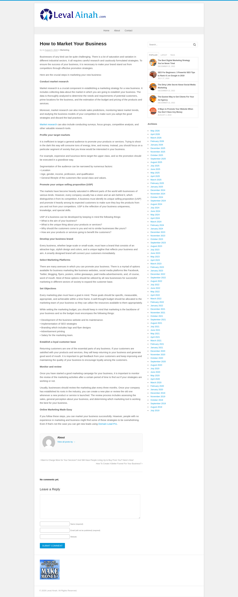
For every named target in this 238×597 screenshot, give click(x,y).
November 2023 (158, 235)
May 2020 (155, 375)
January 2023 (157, 270)
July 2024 (155, 207)
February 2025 (157, 183)
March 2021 (156, 340)
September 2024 (158, 200)
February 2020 (157, 386)
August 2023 (156, 246)
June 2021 (155, 330)
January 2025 (157, 186)
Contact (128, 30)
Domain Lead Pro (107, 423)
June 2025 (155, 169)
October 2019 (157, 400)
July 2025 (155, 166)
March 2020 (156, 382)
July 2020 (155, 368)
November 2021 (158, 312)
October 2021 (157, 316)
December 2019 (158, 393)
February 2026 (157, 141)
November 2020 (158, 354)
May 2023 (155, 256)
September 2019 (158, 403)
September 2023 (158, 242)
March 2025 (156, 179)
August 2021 (156, 323)
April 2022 (155, 295)
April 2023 (155, 260)
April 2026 (155, 134)
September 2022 (158, 277)
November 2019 (158, 396)
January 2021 (157, 347)
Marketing (64, 50)
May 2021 (155, 333)
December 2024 (158, 190)
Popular (153, 55)
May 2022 (155, 291)
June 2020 (155, 372)
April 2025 (155, 176)
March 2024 (156, 221)
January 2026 (157, 145)
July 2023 (155, 249)
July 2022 (155, 284)
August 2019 (156, 407)
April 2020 (155, 379)
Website (73, 537)
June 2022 (155, 288)
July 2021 (155, 326)
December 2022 (158, 274)
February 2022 (157, 302)
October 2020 (157, 358)
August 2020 (156, 365)
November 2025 (158, 152)
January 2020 (157, 389)
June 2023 (155, 253)
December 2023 (158, 232)
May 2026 (155, 131)
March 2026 (156, 138)
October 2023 (157, 239)
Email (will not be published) (85, 530)
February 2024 (157, 225)
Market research (48, 124)
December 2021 (158, 309)
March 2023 (156, 263)
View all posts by (66, 442)
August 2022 (156, 281)
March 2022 (156, 298)
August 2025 (156, 162)
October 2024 (157, 197)
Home (106, 30)
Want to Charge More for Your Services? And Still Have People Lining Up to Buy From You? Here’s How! (87, 460)
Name (76, 524)
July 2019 (155, 410)
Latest (164, 55)
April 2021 (155, 337)
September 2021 (158, 319)
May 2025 (155, 173)
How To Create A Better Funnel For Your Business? (119, 464)
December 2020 (158, 351)
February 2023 (157, 267)
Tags (172, 55)
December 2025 (158, 148)
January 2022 (157, 305)
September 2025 (158, 159)
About (117, 30)
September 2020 (158, 361)
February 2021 (157, 344)
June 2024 (155, 211)
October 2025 (157, 155)
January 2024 (157, 228)
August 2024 (156, 204)
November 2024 (158, 193)
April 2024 (155, 218)
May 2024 (155, 214)
